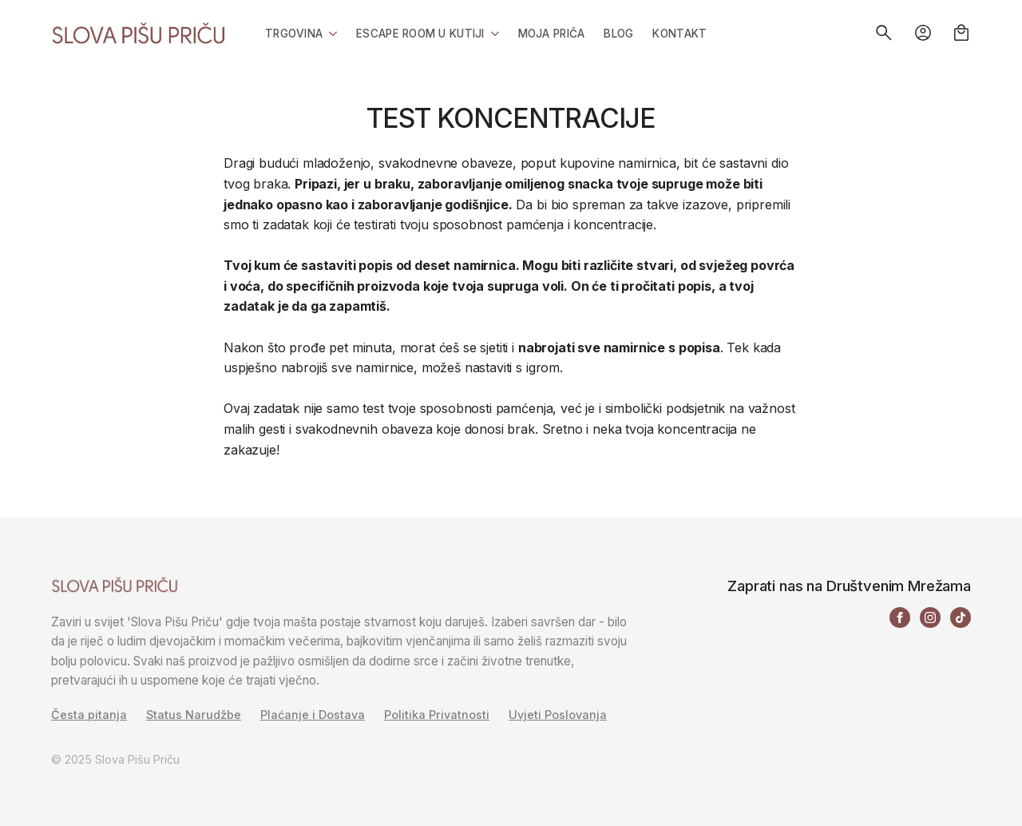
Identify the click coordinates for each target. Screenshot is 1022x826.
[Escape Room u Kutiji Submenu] (492, 32)
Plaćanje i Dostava (312, 715)
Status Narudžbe (193, 715)
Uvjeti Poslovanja (558, 715)
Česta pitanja (89, 715)
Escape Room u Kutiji (420, 33)
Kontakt (679, 33)
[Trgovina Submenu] (330, 32)
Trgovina (294, 33)
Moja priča (551, 33)
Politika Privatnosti (436, 715)
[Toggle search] (883, 32)
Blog (618, 33)
